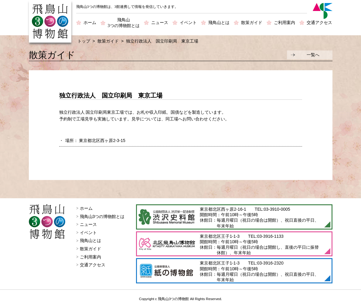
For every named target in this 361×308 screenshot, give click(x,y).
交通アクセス (319, 22)
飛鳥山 (124, 23)
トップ (83, 41)
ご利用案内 (284, 22)
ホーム (89, 22)
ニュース (159, 22)
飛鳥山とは (219, 22)
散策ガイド (251, 22)
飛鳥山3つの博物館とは (102, 216)
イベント (188, 22)
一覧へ (313, 55)
